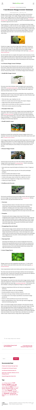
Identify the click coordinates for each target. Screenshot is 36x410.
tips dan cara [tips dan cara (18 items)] (7, 396)
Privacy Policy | (25, 404)
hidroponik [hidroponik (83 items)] (8, 390)
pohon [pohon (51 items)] (6, 392)
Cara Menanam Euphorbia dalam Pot (9, 372)
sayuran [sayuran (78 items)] (15, 393)
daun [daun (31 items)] (6, 388)
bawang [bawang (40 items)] (5, 384)
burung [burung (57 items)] (12, 386)
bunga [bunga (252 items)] (9, 386)
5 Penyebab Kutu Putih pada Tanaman (9, 370)
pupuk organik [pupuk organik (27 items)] (14, 392)
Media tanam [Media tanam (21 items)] (8, 391)
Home (10, 7)
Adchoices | (11, 404)
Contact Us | (20, 404)
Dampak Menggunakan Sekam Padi (9, 378)
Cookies (24, 405)
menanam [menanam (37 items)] (12, 391)
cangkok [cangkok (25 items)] (3, 387)
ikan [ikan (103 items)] (12, 390)
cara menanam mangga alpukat (12, 88)
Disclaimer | (16, 404)
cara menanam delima (19, 163)
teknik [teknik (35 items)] (3, 396)
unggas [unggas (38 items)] (3, 397)
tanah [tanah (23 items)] (2, 395)
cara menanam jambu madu (21, 283)
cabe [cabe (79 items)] (16, 386)
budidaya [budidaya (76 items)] (4, 386)
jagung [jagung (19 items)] (14, 390)
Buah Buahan (13, 7)
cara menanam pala (26, 198)
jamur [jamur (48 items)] (17, 390)
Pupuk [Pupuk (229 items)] (10, 392)
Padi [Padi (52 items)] (15, 391)
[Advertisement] (18, 326)
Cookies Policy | (12, 405)
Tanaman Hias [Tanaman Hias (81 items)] (13, 395)
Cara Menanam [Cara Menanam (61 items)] (13, 387)
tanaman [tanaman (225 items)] (6, 395)
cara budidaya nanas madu (9, 114)
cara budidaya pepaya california (9, 137)
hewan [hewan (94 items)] (3, 390)
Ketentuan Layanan (19, 405)
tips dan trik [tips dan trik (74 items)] (12, 396)
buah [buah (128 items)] (13, 384)
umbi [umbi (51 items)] (17, 396)
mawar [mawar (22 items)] (5, 391)
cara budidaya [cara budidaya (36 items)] (7, 387)
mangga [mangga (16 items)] (3, 391)
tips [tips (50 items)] (5, 396)
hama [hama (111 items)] (11, 388)
